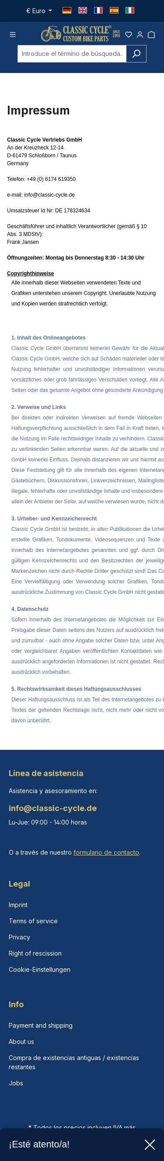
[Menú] (13, 33)
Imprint (18, 904)
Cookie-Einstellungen (39, 969)
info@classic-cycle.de (49, 195)
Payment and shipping (41, 1025)
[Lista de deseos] (129, 33)
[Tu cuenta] (140, 33)
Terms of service (33, 921)
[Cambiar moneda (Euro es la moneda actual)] (39, 10)
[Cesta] (151, 33)
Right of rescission (35, 953)
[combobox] (71, 53)
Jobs (16, 1083)
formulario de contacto (106, 852)
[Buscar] (136, 53)
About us (21, 1041)
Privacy (19, 937)
